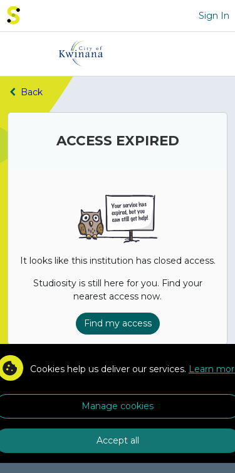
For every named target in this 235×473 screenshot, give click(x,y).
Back (25, 92)
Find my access (118, 323)
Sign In (214, 15)
